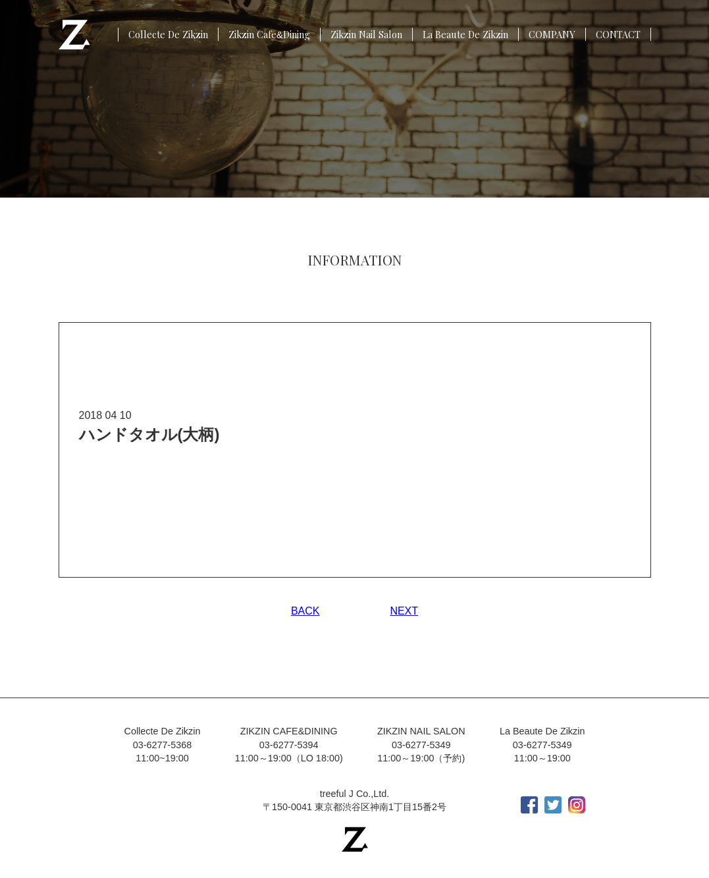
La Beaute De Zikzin (465, 34)
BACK (305, 611)
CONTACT (618, 34)
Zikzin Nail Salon (366, 34)
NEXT (404, 611)
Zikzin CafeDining (269, 34)
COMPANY (552, 34)
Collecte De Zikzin (168, 34)
